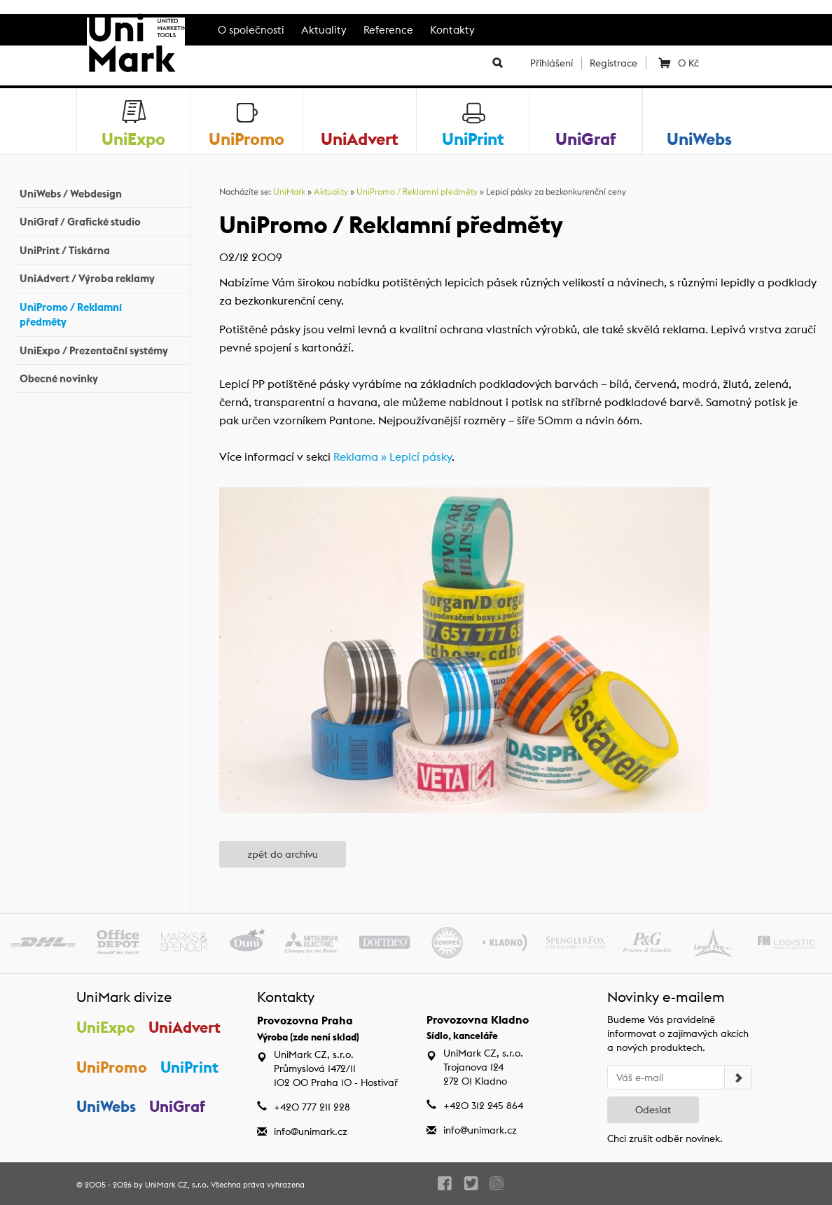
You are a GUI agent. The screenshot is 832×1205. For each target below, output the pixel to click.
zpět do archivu (282, 854)
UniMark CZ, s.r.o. (177, 1185)
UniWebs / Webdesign (101, 192)
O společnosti (251, 30)
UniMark (289, 191)
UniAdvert (184, 1027)
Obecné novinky (101, 377)
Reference (388, 30)
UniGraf (177, 1106)
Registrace (613, 63)
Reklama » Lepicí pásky (392, 457)
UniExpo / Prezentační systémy (101, 348)
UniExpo (105, 1027)
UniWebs (106, 1106)
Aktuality (324, 30)
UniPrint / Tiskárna (101, 249)
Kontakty (452, 30)
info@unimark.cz (310, 1131)
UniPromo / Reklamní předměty (101, 314)
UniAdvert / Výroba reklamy (101, 277)
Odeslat (653, 1109)
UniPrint (189, 1067)
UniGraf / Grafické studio (101, 220)
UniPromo (111, 1067)
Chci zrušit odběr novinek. (665, 1138)
